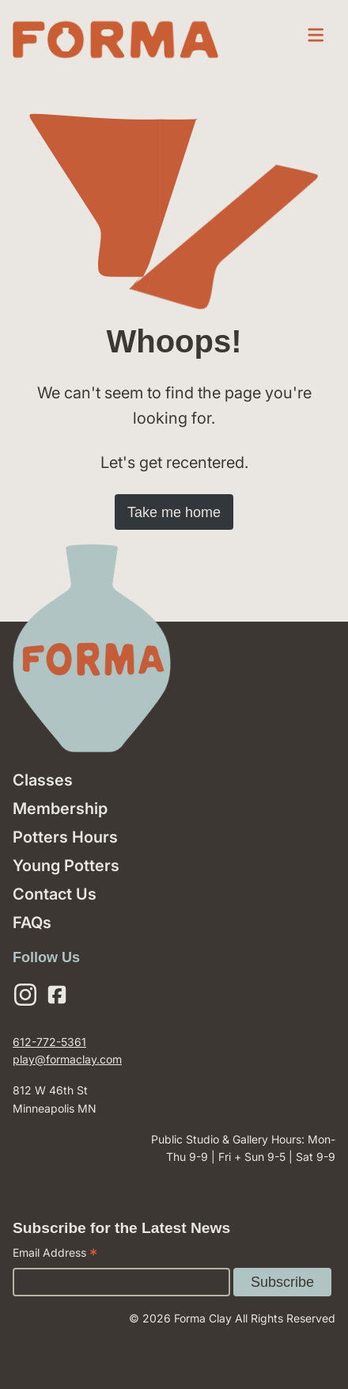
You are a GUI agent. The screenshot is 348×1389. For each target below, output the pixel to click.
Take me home (174, 512)
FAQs (32, 922)
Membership (60, 808)
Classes (43, 780)
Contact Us (54, 894)
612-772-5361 (49, 1041)
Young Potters (66, 865)
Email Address (55, 1255)
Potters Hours (65, 837)
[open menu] (315, 35)
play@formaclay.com (67, 1059)
